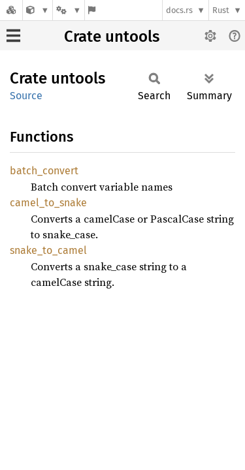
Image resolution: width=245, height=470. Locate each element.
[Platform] (68, 10)
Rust (220, 10)
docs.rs (179, 10)
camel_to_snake (48, 202)
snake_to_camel (48, 250)
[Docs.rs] (11, 10)
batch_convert (44, 170)
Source (26, 95)
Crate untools (111, 36)
